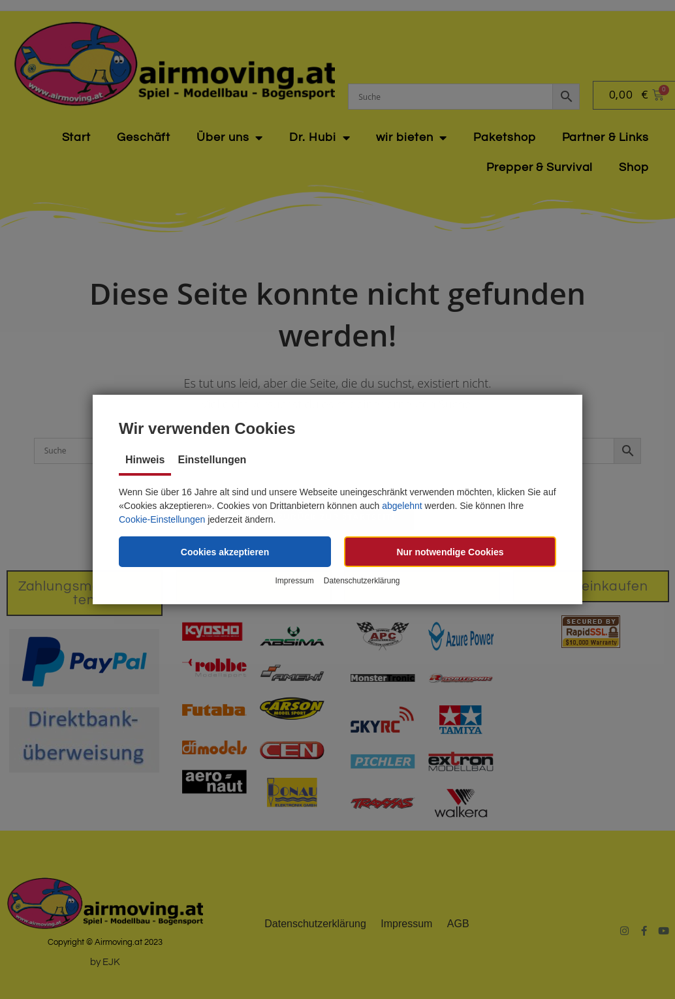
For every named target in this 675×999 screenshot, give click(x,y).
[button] (225, 551)
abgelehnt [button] (402, 505)
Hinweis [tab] (145, 459)
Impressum (294, 580)
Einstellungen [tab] (212, 459)
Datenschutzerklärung (362, 580)
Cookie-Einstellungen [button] (162, 519)
